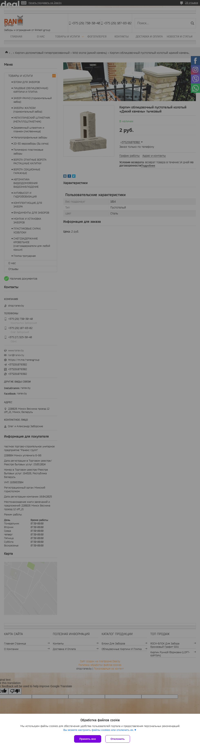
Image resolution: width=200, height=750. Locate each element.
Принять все (87, 738)
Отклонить (118, 738)
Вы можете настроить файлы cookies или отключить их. (98, 729)
